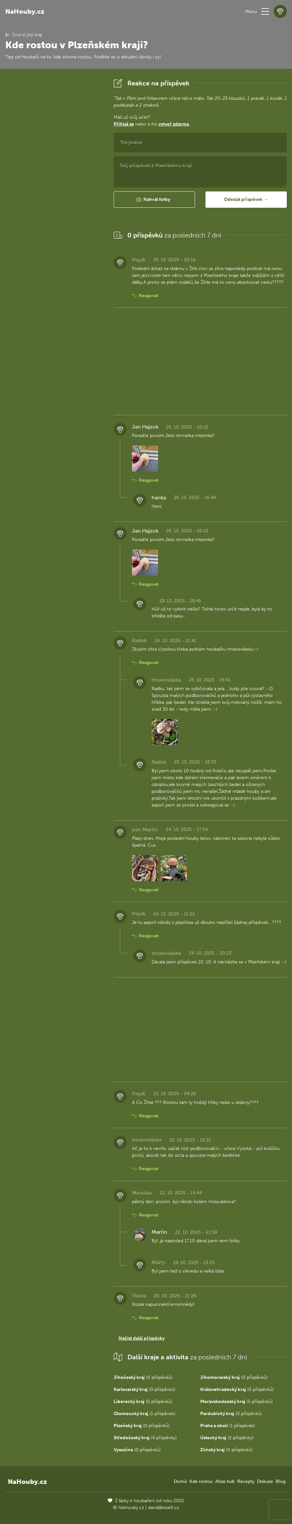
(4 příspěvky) (145, 1438)
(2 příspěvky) (226, 1438)
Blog (280, 1481)
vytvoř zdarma (173, 124)
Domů (180, 1481)
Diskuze (265, 1481)
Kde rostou (201, 1481)
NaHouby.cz (24, 11)
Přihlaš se (124, 124)
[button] (265, 11)
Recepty (245, 1481)
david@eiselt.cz (163, 1507)
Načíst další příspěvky (142, 1338)
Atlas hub (225, 1481)
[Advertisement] (54, 174)
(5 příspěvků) (236, 1401)
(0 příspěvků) (143, 1377)
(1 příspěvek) (144, 1413)
